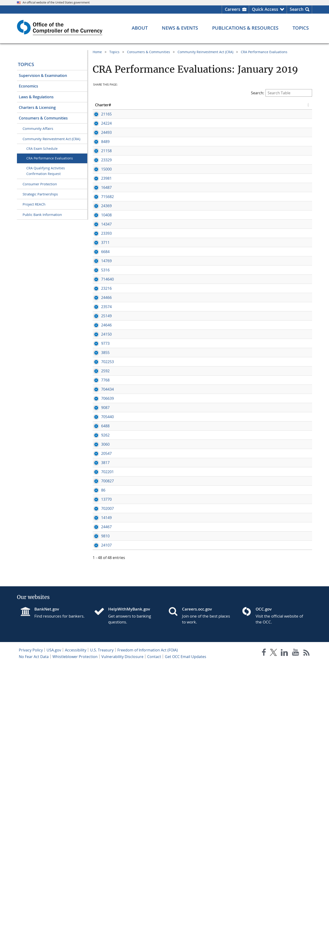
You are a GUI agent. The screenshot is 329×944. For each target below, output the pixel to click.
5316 (99, 358)
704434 (101, 565)
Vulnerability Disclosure (122, 936)
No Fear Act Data (34, 936)
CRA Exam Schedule (42, 148)
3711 (99, 314)
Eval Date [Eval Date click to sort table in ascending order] (230, 104)
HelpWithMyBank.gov (129, 888)
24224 (100, 128)
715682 (101, 232)
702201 (101, 715)
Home (97, 52)
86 (97, 748)
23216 (100, 381)
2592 (99, 536)
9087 (99, 593)
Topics (26, 64)
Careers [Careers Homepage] (232, 9)
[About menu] (140, 28)
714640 (101, 372)
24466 (100, 401)
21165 (100, 114)
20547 (100, 681)
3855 (99, 513)
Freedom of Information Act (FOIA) (147, 929)
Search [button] (296, 9)
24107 (100, 824)
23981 (100, 209)
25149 (100, 440)
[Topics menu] (301, 28)
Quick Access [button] (265, 9)
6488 (99, 632)
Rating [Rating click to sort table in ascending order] (258, 104)
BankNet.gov (46, 888)
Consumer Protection (40, 184)
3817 (99, 695)
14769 (100, 343)
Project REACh (34, 204)
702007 (101, 777)
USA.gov (54, 929)
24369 (100, 247)
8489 (99, 152)
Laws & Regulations (36, 96)
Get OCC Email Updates (185, 936)
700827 (101, 729)
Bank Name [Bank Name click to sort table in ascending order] (136, 104)
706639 (101, 579)
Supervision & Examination (43, 75)
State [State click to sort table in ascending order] (204, 104)
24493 (100, 142)
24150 (100, 479)
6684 (99, 329)
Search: (281, 92)
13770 (100, 763)
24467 (100, 795)
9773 (99, 498)
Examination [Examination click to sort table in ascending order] (294, 104)
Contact (154, 936)
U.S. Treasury (102, 929)
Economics (28, 86)
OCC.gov (264, 888)
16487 (100, 218)
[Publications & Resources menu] (245, 28)
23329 (100, 185)
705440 (101, 613)
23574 (100, 420)
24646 (100, 459)
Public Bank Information (42, 214)
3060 (99, 661)
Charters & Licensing (37, 107)
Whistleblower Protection (75, 936)
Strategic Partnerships (40, 194)
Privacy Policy (31, 929)
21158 (100, 166)
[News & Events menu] (180, 28)
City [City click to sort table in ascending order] (172, 104)
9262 (99, 647)
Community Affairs (38, 128)
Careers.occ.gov (197, 888)
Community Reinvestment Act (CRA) (51, 138)
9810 (99, 810)
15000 (100, 195)
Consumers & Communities (43, 118)
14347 (100, 281)
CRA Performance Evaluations (49, 158)
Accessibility (75, 929)
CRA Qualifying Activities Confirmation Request (45, 171)
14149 (100, 786)
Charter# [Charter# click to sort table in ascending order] (103, 104)
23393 (100, 295)
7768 (99, 550)
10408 (100, 266)
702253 (101, 527)
